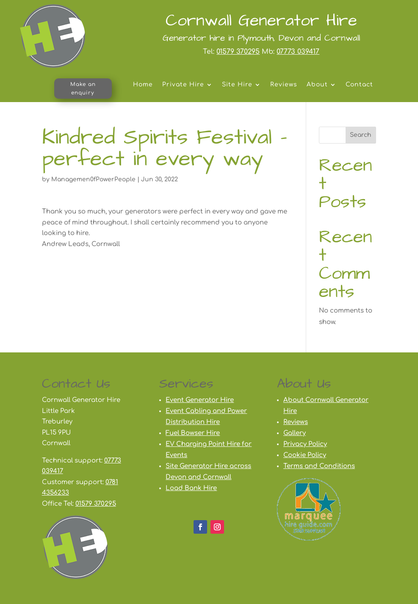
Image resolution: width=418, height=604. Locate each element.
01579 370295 (238, 51)
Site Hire (237, 85)
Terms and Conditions (319, 466)
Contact (359, 85)
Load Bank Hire (191, 488)
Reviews (283, 85)
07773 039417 (298, 51)
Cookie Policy (304, 455)
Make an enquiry (83, 88)
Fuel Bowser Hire (193, 433)
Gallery (294, 433)
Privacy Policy (305, 444)
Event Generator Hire (200, 400)
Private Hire (183, 85)
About (317, 85)
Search (360, 135)
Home (143, 85)
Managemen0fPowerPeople (93, 179)
